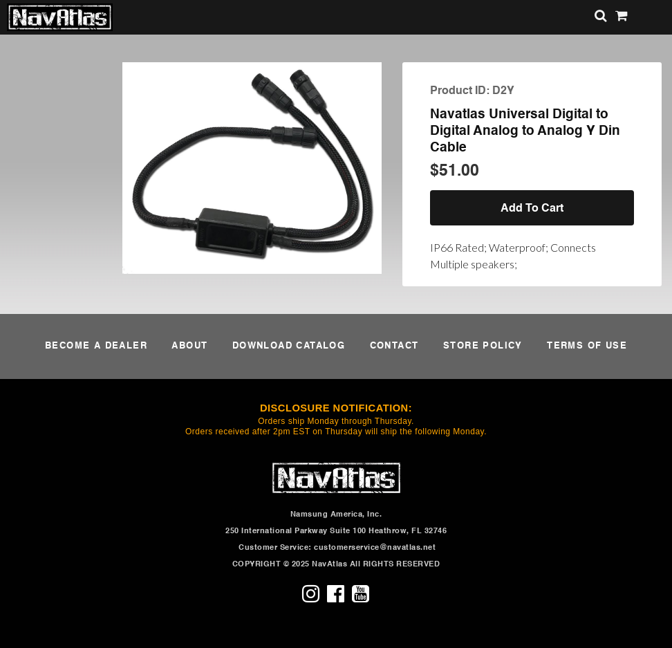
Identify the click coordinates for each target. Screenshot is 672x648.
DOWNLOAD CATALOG (288, 346)
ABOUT (189, 346)
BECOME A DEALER (96, 346)
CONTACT (394, 346)
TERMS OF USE (587, 346)
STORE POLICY (483, 346)
